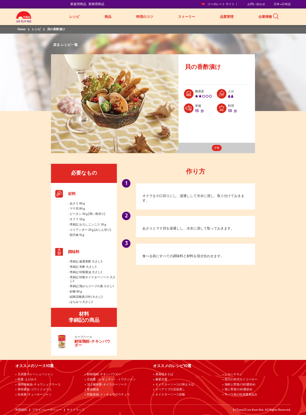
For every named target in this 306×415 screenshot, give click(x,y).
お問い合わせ (256, 4)
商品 (108, 17)
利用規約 (21, 409)
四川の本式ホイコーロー (241, 379)
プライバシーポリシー (47, 409)
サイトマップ (76, 409)
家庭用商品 (78, 4)
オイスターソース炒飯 (170, 394)
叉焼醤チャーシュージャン (35, 374)
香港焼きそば (164, 374)
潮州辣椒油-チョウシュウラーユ (39, 384)
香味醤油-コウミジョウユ (35, 389)
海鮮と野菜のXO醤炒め (240, 384)
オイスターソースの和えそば (174, 384)
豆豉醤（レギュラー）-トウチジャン (111, 379)
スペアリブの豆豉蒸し (170, 389)
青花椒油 (93, 389)
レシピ (74, 17)
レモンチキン (233, 374)
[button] (292, 16)
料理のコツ (144, 17)
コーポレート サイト (218, 4)
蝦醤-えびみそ (27, 379)
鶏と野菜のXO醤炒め (238, 389)
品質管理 (227, 17)
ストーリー (186, 17)
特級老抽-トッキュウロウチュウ (108, 394)
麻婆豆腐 (161, 379)
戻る (57, 45)
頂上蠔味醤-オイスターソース (107, 384)
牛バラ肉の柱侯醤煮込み (241, 394)
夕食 (217, 148)
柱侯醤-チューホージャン (35, 394)
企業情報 (265, 17)
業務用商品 (96, 4)
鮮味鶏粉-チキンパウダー (104, 374)
